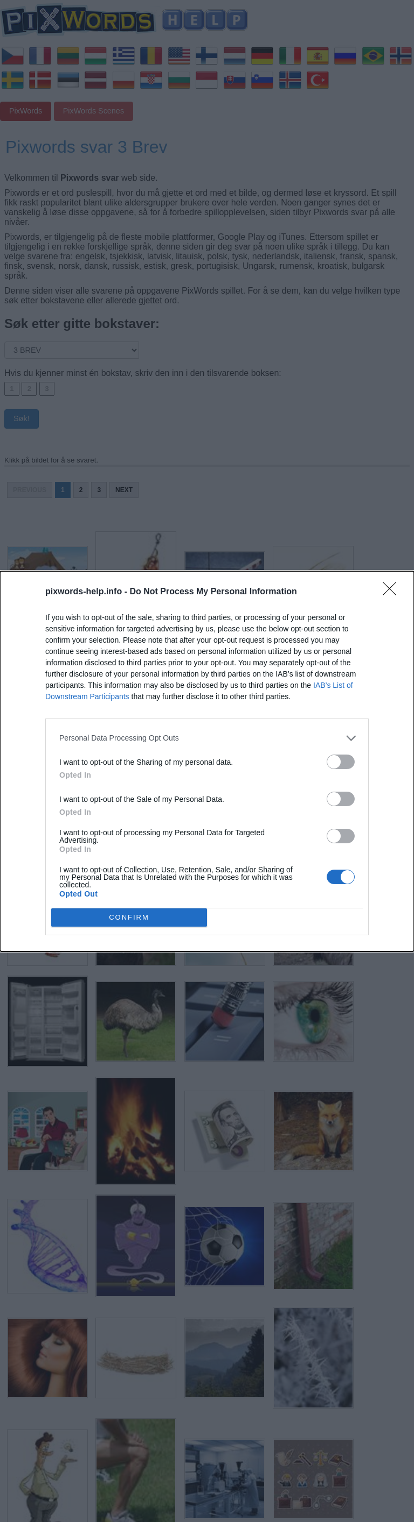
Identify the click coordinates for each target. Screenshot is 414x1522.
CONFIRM (129, 917)
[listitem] (207, 738)
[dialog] (207, 761)
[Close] (393, 592)
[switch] (341, 762)
